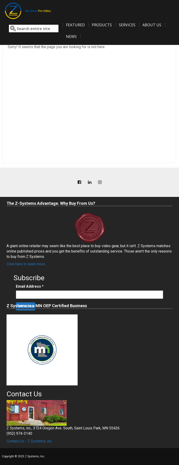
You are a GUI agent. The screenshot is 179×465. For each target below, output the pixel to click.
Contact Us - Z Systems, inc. (29, 441)
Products (102, 24)
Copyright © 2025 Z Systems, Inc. (23, 456)
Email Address (30, 286)
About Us (151, 24)
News (71, 36)
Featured (75, 24)
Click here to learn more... (27, 264)
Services (127, 24)
